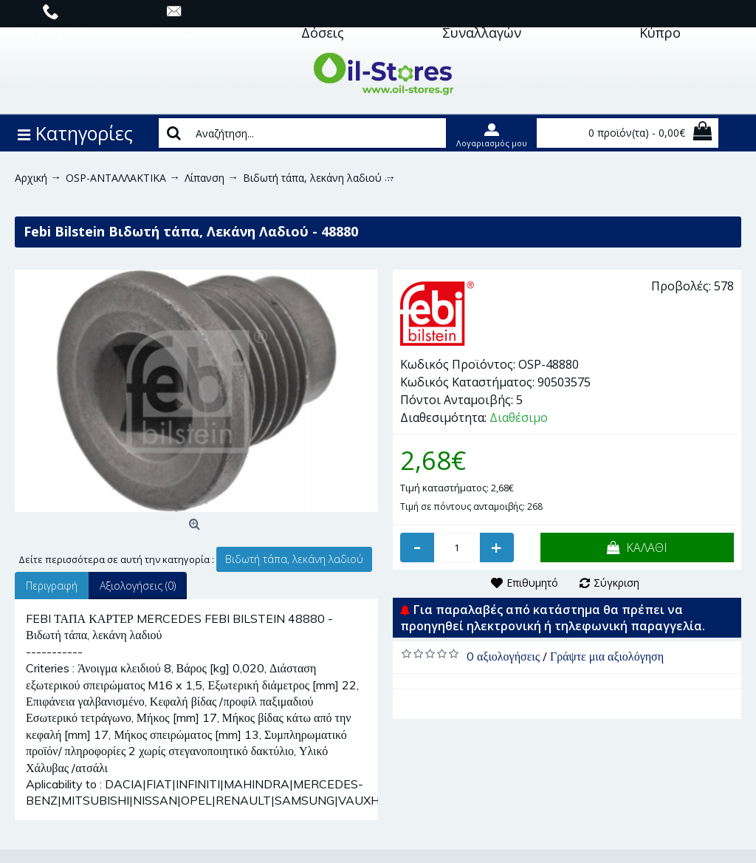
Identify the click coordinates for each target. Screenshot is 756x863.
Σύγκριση (616, 583)
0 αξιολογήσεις (503, 656)
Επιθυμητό (532, 583)
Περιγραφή (52, 586)
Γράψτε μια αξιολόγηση (607, 656)
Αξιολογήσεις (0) (138, 586)
